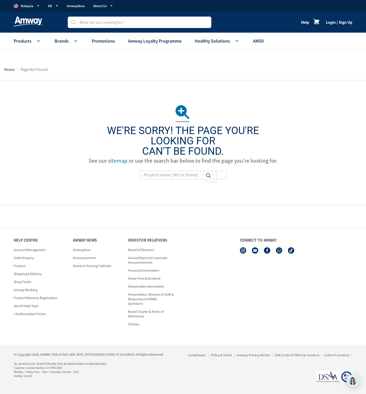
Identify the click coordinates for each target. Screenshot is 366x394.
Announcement (84, 258)
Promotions (103, 41)
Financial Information (144, 270)
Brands (67, 41)
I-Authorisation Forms (30, 314)
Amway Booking (25, 290)
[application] (353, 381)
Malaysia (26, 6)
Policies (133, 324)
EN (53, 6)
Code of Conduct (336, 355)
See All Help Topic (26, 306)
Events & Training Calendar (92, 266)
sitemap (118, 160)
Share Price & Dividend (144, 278)
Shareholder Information (146, 286)
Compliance (197, 355)
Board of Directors (141, 250)
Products (27, 41)
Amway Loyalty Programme (155, 41)
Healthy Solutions (217, 41)
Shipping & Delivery (28, 274)
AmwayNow (76, 6)
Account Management (29, 250)
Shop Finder (22, 282)
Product (19, 266)
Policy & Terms (221, 355)
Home (9, 69)
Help (305, 22)
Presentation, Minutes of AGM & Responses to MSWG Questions (151, 299)
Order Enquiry (24, 258)
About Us (103, 6)
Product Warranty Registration (35, 298)
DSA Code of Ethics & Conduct (297, 355)
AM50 (258, 41)
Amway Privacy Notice (253, 355)
